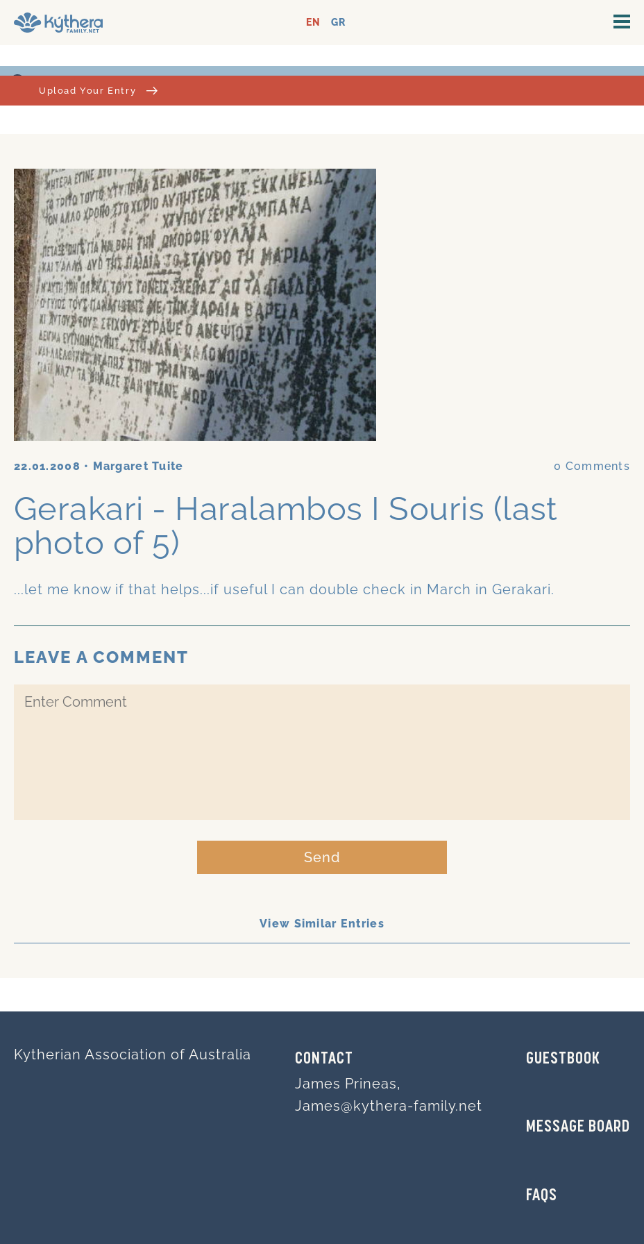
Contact (324, 1059)
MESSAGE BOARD (578, 1127)
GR (338, 22)
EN (313, 22)
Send (322, 857)
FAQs (541, 1196)
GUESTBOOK (563, 1059)
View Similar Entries (322, 923)
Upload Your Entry (98, 90)
